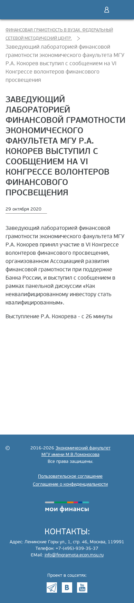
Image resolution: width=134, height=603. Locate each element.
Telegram (52, 587)
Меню (121, 9)
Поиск (92, 9)
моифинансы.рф (67, 507)
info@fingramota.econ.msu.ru (74, 555)
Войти (106, 9)
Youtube (82, 587)
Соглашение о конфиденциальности (70, 484)
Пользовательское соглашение (70, 476)
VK (67, 587)
